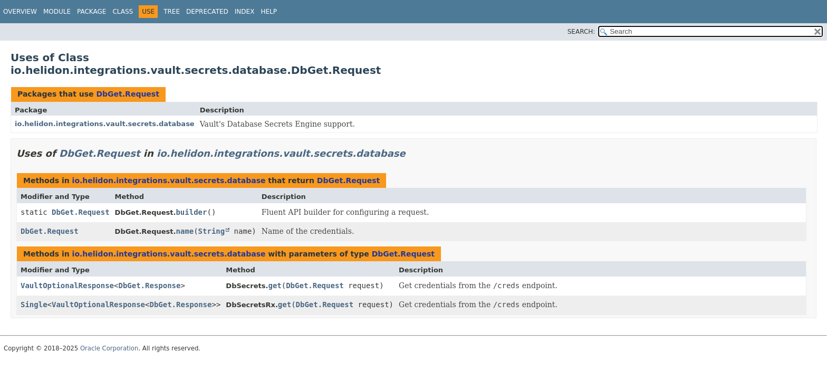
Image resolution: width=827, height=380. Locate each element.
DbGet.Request (127, 94)
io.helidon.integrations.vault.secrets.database (105, 124)
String (211, 231)
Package (91, 11)
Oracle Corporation (109, 348)
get (274, 285)
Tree (172, 11)
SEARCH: (581, 31)
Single (34, 304)
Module (57, 11)
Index (245, 11)
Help (269, 11)
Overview (20, 11)
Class (122, 11)
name (185, 231)
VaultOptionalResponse (67, 285)
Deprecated (207, 11)
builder (191, 212)
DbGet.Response (149, 285)
